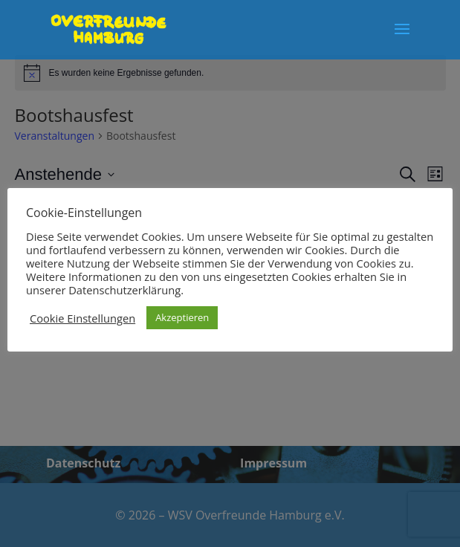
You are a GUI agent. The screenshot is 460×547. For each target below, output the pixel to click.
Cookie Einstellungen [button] (82, 318)
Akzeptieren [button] (182, 317)
